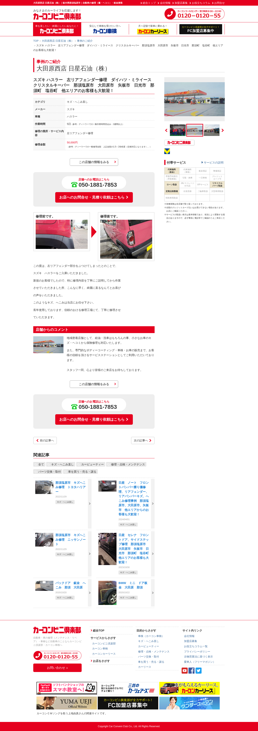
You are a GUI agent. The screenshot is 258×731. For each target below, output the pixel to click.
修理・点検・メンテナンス (128, 464)
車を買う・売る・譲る (82, 471)
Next (223, 130)
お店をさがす (101, 661)
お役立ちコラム (201, 2)
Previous (166, 130)
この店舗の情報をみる (94, 162)
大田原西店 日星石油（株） (58, 40)
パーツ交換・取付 (49, 471)
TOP (36, 40)
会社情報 (165, 2)
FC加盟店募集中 (200, 29)
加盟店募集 (181, 2)
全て (41, 464)
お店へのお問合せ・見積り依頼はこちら (94, 197)
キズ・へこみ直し (62, 464)
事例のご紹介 (85, 40)
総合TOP (98, 630)
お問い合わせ (57, 667)
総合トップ (149, 2)
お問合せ (219, 2)
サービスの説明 (214, 162)
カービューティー (92, 464)
